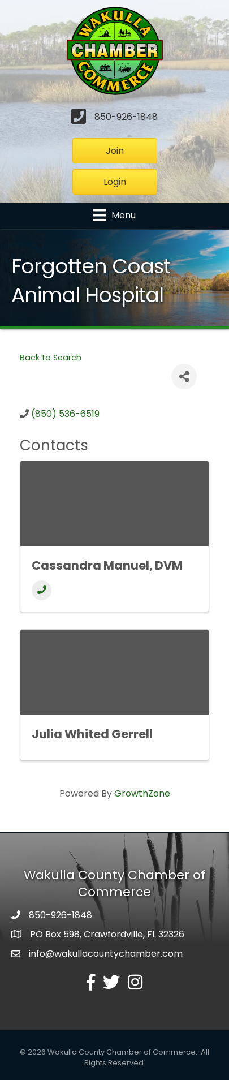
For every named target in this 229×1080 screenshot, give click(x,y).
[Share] (184, 376)
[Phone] (41, 590)
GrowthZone (142, 793)
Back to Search (50, 357)
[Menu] (114, 215)
